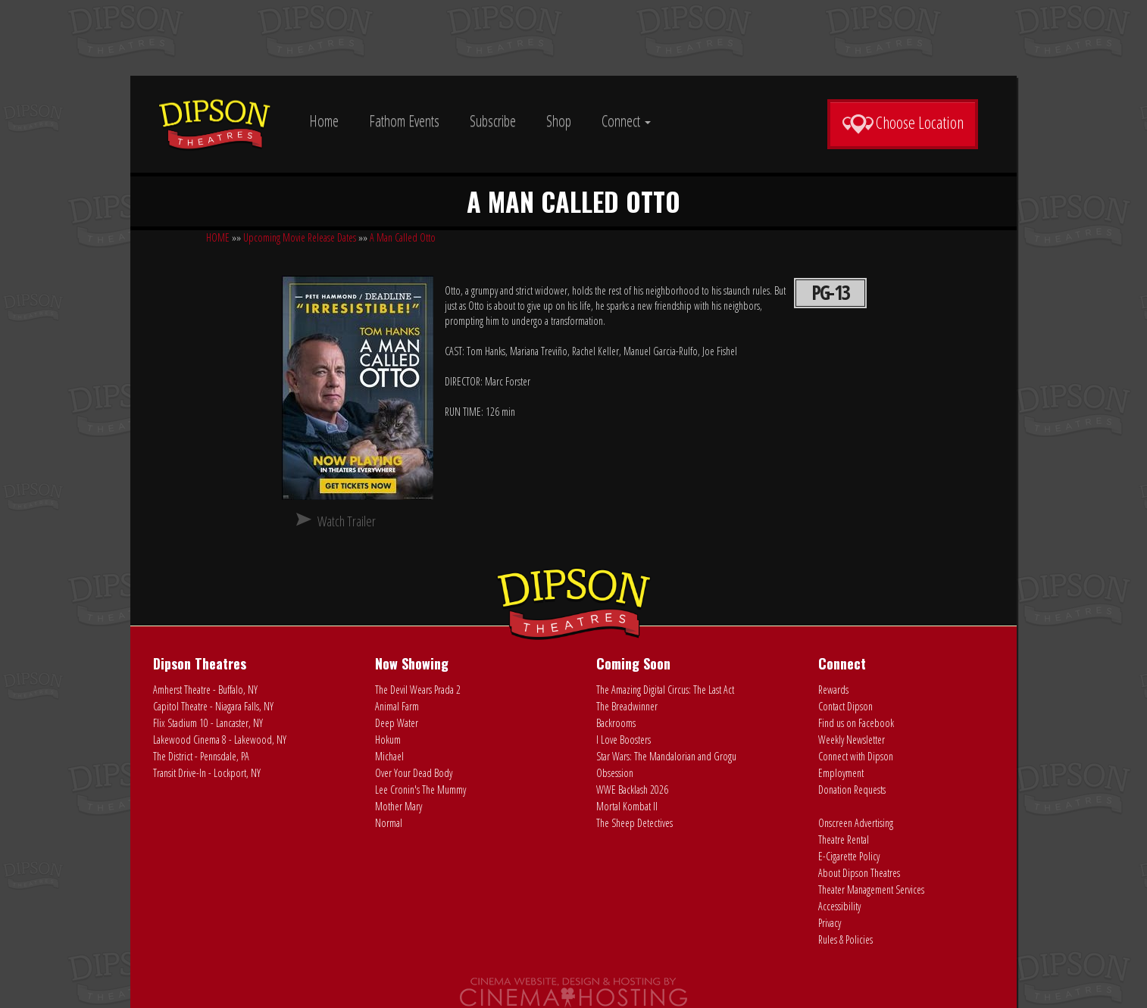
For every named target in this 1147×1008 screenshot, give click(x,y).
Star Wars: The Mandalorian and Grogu (666, 756)
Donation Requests (852, 789)
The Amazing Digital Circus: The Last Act (665, 689)
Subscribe (493, 121)
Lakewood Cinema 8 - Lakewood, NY (219, 739)
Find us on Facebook (856, 723)
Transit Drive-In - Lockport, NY (207, 773)
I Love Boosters (623, 739)
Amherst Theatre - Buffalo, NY (205, 689)
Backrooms (616, 723)
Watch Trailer (346, 521)
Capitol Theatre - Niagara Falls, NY (213, 706)
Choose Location (903, 123)
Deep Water (396, 723)
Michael (389, 756)
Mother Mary (398, 806)
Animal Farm (397, 706)
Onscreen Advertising (855, 823)
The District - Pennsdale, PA (201, 756)
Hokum (388, 739)
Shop (558, 121)
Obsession (614, 773)
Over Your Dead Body (413, 773)
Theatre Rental (843, 839)
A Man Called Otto (403, 237)
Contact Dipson (845, 706)
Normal (388, 823)
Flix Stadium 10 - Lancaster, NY (208, 723)
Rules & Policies (845, 939)
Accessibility (839, 906)
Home (324, 121)
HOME (218, 237)
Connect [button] (626, 121)
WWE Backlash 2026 (632, 789)
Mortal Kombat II (627, 806)
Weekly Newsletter (851, 739)
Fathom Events (404, 121)
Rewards (833, 689)
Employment (841, 773)
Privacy (829, 923)
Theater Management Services (871, 889)
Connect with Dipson (855, 756)
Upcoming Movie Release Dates (299, 237)
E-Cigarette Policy (849, 856)
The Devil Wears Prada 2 (418, 689)
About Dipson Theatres (859, 873)
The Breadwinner (627, 706)
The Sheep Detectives (634, 823)
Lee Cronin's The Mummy (420, 789)
